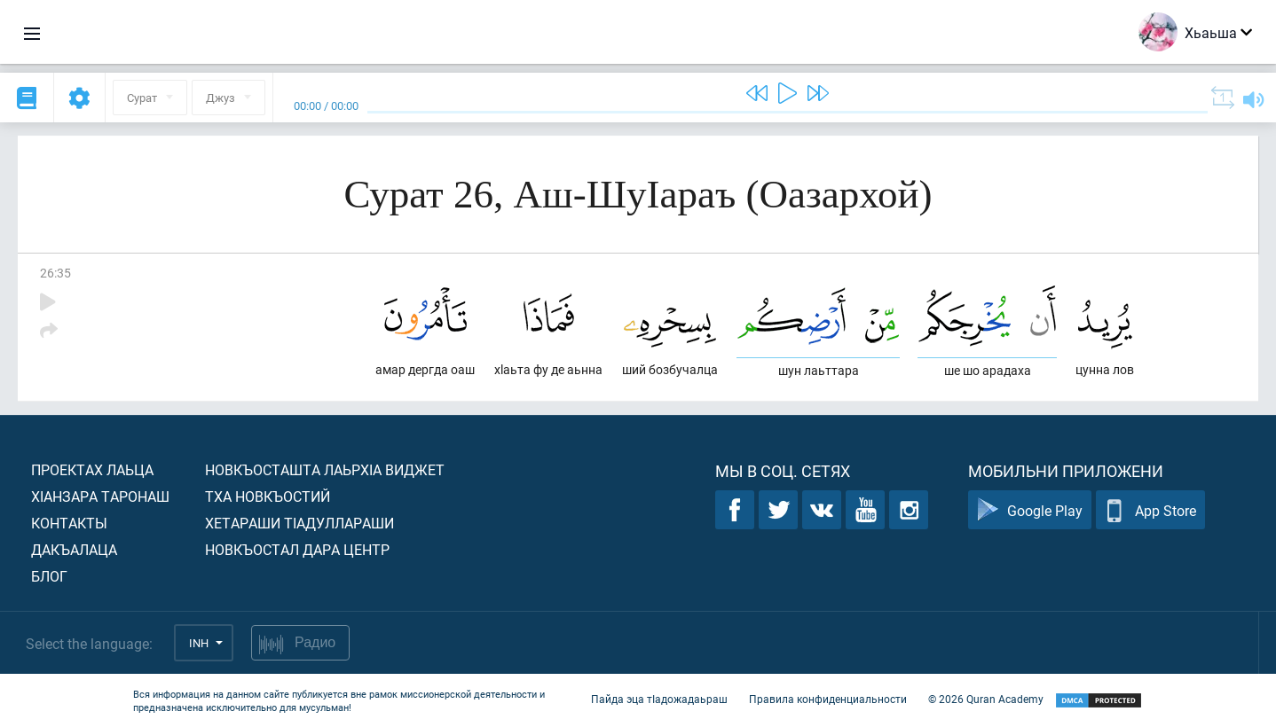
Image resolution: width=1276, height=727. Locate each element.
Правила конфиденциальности (828, 699)
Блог (49, 576)
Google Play (1030, 510)
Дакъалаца (74, 549)
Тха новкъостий (267, 496)
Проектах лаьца (92, 469)
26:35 (55, 272)
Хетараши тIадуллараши (299, 522)
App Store (1150, 510)
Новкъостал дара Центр (297, 549)
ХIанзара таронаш (100, 496)
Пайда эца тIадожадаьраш (659, 699)
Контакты (69, 522)
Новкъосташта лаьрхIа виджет (325, 469)
